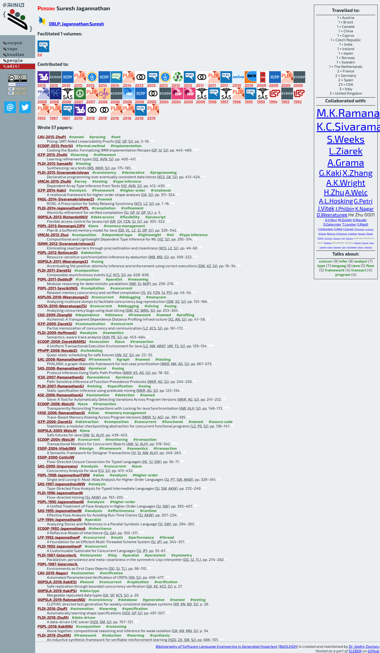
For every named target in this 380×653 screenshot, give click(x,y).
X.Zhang (357, 173)
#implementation (126, 145)
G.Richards (357, 243)
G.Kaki (330, 173)
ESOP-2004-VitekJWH (57, 448)
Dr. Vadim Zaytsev (364, 646)
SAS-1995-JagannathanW (60, 510)
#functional (172, 421)
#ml (170, 234)
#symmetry (181, 555)
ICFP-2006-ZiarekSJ (55, 421)
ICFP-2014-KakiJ (52, 190)
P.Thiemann (349, 238)
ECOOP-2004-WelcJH (56, 439)
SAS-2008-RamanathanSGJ (61, 368)
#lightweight (149, 234)
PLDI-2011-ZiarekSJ (54, 270)
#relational (161, 190)
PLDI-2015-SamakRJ (55, 163)
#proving (97, 136)
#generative (153, 599)
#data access (102, 217)
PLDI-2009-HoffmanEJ (57, 332)
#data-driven (83, 617)
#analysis (78, 190)
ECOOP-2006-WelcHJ (56, 403)
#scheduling (91, 350)
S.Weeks (346, 139)
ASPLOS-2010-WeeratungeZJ (63, 297)
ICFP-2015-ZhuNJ (52, 154)
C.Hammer (365, 243)
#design (86, 448)
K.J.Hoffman (352, 234)
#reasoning (138, 279)
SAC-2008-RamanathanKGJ (61, 359)
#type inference (127, 181)
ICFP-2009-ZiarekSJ (55, 323)
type (321, 265)
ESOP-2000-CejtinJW (56, 457)
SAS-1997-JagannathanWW (61, 484)
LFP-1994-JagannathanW (60, 519)
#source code (221, 421)
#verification (111, 573)
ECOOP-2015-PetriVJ (55, 145)
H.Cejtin (321, 238)
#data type (89, 590)
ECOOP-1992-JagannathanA (61, 528)
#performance (141, 537)
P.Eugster (361, 234)
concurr (326, 261)
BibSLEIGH (288, 646)
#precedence (98, 377)
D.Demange (337, 247)
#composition (84, 234)
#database (127, 599)
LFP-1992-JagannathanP (59, 537)
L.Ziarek (346, 150)
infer (343, 261)
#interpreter (91, 555)
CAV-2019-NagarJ (53, 573)
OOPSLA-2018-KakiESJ (57, 581)
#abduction (91, 252)
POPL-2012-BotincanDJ (58, 252)
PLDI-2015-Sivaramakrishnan (63, 172)
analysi (360, 261)
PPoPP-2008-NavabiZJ (57, 350)
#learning (79, 154)
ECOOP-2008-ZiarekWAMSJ (62, 341)
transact (358, 270)
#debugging (129, 297)
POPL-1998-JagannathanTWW (64, 475)
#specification (120, 386)
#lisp (112, 555)
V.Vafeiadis (323, 247)
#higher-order (132, 190)
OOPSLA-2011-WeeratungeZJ (63, 261)
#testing (83, 163)
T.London (349, 224)
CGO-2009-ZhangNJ (55, 314)
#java (93, 225)
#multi (117, 537)
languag (339, 265)
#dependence (87, 314)
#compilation (104, 208)
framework (335, 270)
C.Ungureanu (325, 228)
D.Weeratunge (332, 214)
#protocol (97, 368)
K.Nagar (364, 208)
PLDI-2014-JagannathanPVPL (63, 208)
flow (370, 265)
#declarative (133, 172)
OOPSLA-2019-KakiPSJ (57, 590)
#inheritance (100, 528)
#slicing (151, 306)
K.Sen (343, 238)
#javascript (155, 217)
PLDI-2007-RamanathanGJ (61, 386)
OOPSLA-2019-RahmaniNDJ (61, 599)
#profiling (185, 314)
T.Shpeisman (368, 247)
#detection (125, 395)
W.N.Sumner (328, 238)
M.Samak (322, 234)
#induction (111, 635)
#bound (87, 581)
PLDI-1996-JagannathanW (60, 492)
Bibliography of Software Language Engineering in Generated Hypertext (216, 646)
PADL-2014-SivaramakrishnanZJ (66, 199)
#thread (166, 537)
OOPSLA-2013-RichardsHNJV (63, 217)
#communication (90, 323)
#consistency (104, 172)
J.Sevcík (371, 243)
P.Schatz (369, 234)
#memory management (124, 225)
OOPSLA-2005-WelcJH (57, 430)
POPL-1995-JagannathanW (61, 501)
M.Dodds (345, 220)
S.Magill (362, 224)
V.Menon (360, 247)
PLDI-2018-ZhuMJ (53, 617)
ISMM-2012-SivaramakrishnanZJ (66, 243)
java (356, 265)
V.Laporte (369, 229)
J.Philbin (344, 208)
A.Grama (345, 162)
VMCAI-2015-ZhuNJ (54, 181)
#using (97, 261)
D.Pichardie (359, 229)
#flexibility (130, 217)
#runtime (148, 510)
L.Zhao (344, 247)
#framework (103, 190)
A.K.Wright (345, 182)
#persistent (155, 555)
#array (80, 181)
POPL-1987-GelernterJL (58, 564)
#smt (116, 136)
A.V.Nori (331, 220)
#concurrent (121, 288)
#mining (94, 386)
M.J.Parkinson (341, 234)
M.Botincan (331, 234)
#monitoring (116, 439)
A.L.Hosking (336, 201)
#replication (138, 581)
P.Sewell (330, 247)
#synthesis (160, 635)
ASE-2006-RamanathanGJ (60, 395)
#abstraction (86, 421)
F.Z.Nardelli (348, 229)
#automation (97, 395)
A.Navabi (359, 220)
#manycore (156, 297)
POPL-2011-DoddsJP (55, 279)
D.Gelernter (332, 224)
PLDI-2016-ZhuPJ (52, 608)
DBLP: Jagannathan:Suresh (76, 23)
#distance (114, 314)
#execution (99, 341)
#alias (93, 412)
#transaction (142, 341)
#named (76, 136)
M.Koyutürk (337, 238)
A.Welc (356, 192)
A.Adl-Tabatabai (352, 247)
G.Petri (363, 200)
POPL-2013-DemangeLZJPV (61, 225)
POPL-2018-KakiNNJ (55, 626)
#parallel (114, 279)
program (342, 274)
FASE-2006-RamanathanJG (61, 412)
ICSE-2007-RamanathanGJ (60, 377)
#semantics (113, 332)
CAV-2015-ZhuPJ (52, 136)
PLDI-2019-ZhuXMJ (54, 635)
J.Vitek (326, 208)
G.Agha (338, 228)
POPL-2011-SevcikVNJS (58, 288)
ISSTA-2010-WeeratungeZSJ (62, 306)
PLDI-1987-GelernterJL (57, 555)
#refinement (105, 154)
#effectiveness (121, 510)
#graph (123, 359)
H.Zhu (334, 192)
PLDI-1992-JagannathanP (60, 546)
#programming (163, 172)
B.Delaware (327, 243)
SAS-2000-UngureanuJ (58, 466)
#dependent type (117, 234)
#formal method (90, 145)
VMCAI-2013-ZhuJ (53, 234)
